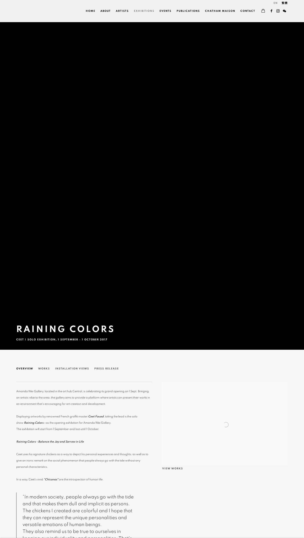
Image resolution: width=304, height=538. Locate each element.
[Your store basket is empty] (263, 11)
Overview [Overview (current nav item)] (24, 368)
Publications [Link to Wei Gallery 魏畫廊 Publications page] (188, 11)
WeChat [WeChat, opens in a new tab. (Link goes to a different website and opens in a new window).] (284, 11)
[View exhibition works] (225, 385)
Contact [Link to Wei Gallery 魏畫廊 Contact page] (247, 11)
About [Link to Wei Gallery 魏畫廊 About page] (105, 11)
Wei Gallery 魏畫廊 (30, 11)
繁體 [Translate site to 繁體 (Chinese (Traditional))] (285, 3)
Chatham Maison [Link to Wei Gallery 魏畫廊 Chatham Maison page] (220, 11)
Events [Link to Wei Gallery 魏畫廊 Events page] (166, 11)
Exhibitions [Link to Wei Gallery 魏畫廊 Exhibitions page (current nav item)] (144, 11)
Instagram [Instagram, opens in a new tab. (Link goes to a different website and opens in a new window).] (278, 11)
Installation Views (72, 368)
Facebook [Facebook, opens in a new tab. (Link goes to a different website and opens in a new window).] (271, 11)
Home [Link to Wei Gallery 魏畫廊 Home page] (90, 11)
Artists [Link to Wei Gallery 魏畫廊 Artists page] (122, 11)
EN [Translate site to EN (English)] (276, 3)
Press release (106, 368)
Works (44, 368)
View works (172, 468)
